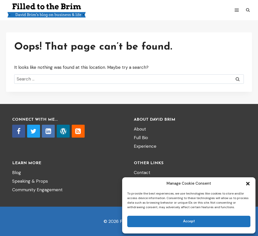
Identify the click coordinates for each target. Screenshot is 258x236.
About (140, 129)
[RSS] (78, 131)
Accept (189, 221)
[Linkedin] (48, 131)
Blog (16, 172)
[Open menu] (236, 10)
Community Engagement (37, 189)
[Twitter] (33, 131)
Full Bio (141, 137)
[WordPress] (63, 131)
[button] (247, 183)
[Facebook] (18, 131)
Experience (145, 146)
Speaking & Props (30, 181)
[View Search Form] (248, 10)
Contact (142, 172)
